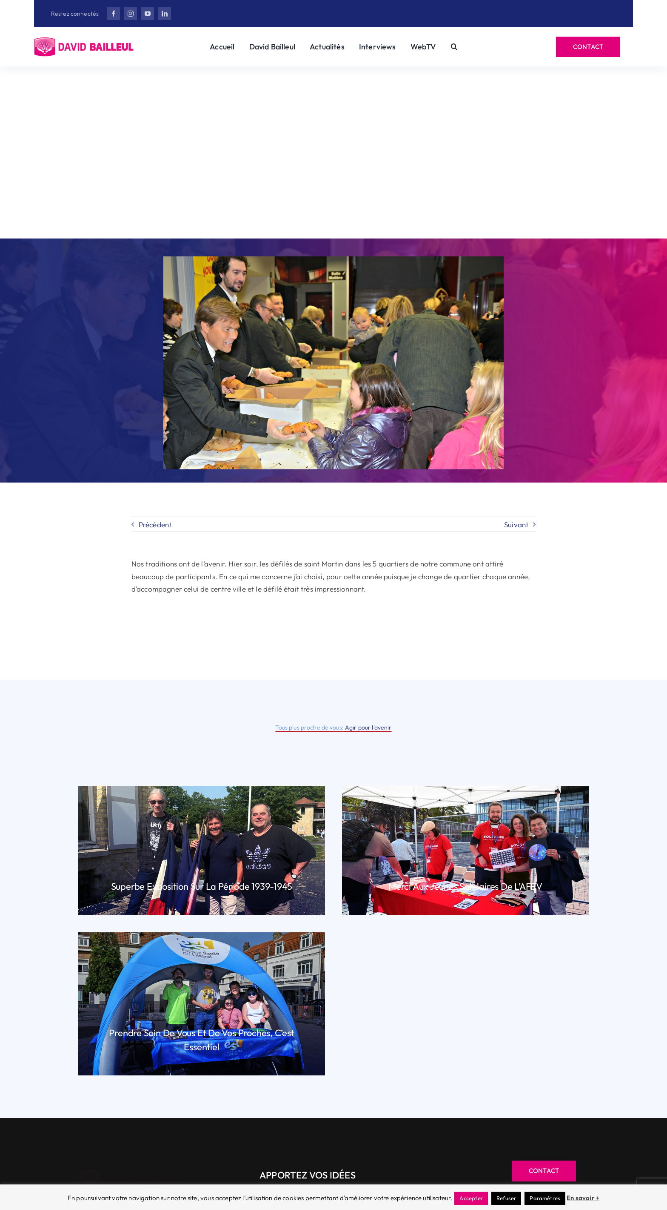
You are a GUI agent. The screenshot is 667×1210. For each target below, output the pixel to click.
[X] (275, 210)
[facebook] (113, 13)
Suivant (516, 524)
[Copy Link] (454, 210)
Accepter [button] (470, 1198)
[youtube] (147, 13)
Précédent (155, 524)
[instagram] (130, 13)
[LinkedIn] (325, 210)
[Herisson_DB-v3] (84, 40)
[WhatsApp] (376, 210)
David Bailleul (262, 108)
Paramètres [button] (545, 1198)
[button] (454, 47)
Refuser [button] (506, 1198)
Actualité (423, 108)
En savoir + (583, 1198)
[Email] (422, 210)
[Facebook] (225, 210)
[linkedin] (164, 13)
